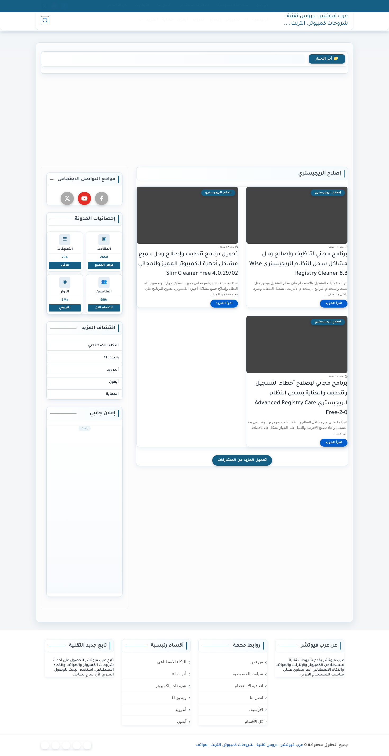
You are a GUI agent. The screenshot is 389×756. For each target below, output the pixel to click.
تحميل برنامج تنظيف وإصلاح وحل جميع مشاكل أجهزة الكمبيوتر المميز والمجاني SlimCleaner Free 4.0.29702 (188, 264)
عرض (65, 265)
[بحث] (45, 21)
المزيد (151, 21)
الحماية (112, 394)
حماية (166, 21)
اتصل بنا (164, 6)
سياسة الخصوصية (232, 6)
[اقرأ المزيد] (333, 304)
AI (245, 21)
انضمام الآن (104, 307)
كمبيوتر (232, 21)
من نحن (262, 6)
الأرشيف (142, 6)
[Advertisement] (194, 119)
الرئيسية (260, 21)
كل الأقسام (117, 6)
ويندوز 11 (111, 358)
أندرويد (198, 21)
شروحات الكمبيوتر (171, 686)
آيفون (181, 21)
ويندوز (215, 21)
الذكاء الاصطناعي (103, 346)
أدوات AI (178, 674)
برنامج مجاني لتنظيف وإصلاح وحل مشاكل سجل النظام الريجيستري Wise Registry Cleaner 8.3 (298, 264)
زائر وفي (65, 307)
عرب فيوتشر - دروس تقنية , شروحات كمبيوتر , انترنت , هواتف (316, 22)
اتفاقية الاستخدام (194, 6)
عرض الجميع (104, 265)
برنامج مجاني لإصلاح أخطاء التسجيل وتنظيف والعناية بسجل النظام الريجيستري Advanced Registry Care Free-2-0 (301, 398)
